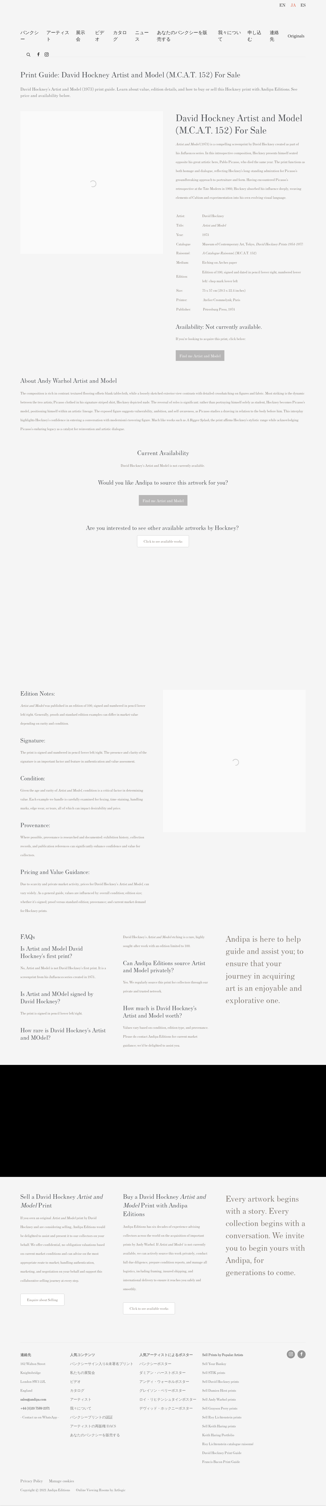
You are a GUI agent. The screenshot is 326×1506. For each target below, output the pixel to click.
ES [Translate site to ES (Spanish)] (303, 5)
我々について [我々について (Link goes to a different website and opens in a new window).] (80, 1408)
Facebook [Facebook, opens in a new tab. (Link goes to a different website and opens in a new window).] (38, 55)
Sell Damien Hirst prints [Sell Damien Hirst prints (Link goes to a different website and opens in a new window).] (219, 1390)
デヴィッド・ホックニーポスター (166, 1408)
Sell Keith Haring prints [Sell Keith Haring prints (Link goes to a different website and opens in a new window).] (219, 1426)
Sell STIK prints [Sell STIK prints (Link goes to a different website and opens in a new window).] (213, 1372)
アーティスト (57, 35)
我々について (229, 35)
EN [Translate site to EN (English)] (282, 5)
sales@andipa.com (33, 1399)
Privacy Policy (31, 1480)
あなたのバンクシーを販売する (182, 35)
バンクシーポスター (155, 1363)
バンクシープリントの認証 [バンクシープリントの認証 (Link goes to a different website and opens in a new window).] (91, 1417)
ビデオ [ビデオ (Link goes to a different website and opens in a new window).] (75, 1381)
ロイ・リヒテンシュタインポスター (167, 1399)
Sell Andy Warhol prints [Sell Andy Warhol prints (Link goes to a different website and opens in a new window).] (219, 1399)
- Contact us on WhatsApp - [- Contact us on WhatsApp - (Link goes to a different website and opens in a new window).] (39, 1417)
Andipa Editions (38, 15)
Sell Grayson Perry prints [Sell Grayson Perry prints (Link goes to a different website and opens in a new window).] (219, 1408)
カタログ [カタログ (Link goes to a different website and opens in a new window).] (77, 1390)
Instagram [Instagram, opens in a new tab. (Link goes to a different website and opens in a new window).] (47, 55)
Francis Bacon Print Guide (221, 1461)
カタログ (120, 35)
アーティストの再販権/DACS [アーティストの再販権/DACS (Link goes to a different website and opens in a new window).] (93, 1426)
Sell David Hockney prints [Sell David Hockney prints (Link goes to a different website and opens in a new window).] (220, 1381)
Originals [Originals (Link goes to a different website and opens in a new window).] (296, 35)
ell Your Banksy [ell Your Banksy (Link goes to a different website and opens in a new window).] (215, 1363)
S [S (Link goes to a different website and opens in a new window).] (203, 1363)
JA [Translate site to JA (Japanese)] (293, 5)
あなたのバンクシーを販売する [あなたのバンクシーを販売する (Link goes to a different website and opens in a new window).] (95, 1435)
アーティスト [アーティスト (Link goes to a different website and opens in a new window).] (80, 1399)
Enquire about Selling (42, 1300)
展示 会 (80, 35)
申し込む (254, 35)
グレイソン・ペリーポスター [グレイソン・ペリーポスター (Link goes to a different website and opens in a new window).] (162, 1390)
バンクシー (29, 35)
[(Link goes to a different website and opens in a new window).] (163, 613)
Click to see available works (149, 1308)
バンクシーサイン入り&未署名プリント (101, 1363)
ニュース (142, 35)
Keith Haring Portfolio (218, 1435)
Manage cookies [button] (61, 1480)
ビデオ (99, 35)
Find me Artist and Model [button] (200, 355)
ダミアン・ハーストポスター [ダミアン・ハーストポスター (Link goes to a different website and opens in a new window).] (162, 1372)
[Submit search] (28, 54)
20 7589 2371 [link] (40, 1408)
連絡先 (274, 35)
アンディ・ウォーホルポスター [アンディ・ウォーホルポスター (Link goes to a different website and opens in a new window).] (164, 1381)
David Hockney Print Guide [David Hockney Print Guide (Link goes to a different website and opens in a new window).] (221, 1453)
